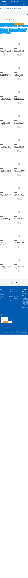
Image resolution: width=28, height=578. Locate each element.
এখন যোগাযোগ (5, 57)
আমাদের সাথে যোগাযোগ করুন (4, 14)
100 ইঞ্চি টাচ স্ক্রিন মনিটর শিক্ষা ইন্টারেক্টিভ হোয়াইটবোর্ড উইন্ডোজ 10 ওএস (19, 51)
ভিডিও (7, 8)
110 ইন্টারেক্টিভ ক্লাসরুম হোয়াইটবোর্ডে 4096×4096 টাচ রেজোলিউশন (6, 147)
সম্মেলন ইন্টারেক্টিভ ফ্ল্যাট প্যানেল (5, 33)
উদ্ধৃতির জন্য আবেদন (12, 14)
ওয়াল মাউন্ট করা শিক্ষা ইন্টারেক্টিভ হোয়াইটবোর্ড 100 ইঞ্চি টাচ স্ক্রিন (19, 147)
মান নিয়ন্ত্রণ (19, 8)
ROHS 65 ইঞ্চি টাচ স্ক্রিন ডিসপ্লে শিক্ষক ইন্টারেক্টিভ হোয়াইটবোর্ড (19, 99)
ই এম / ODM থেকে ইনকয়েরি (18, 296)
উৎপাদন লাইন (16, 294)
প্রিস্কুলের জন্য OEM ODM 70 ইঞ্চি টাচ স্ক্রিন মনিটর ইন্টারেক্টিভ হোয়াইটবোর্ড (19, 171)
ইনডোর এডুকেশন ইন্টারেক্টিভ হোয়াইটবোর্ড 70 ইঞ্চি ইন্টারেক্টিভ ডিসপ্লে (6, 99)
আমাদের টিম (11, 300)
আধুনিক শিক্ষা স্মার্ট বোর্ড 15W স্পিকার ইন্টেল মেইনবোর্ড (19, 243)
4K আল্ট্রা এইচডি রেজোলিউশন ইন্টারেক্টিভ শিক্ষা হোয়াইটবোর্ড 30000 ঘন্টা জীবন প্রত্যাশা (6, 267)
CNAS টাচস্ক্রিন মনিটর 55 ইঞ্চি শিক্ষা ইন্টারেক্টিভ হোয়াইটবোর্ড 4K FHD (19, 123)
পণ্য (4, 8)
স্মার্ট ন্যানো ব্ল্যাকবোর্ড (4, 26)
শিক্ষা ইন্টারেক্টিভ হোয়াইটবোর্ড (19, 23)
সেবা (10, 298)
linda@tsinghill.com (14, 1)
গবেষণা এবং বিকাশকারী (17, 298)
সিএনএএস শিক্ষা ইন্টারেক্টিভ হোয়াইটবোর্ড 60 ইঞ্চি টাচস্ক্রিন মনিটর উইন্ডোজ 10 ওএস (5, 123)
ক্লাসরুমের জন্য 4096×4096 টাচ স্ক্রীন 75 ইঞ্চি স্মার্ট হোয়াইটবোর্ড (5, 171)
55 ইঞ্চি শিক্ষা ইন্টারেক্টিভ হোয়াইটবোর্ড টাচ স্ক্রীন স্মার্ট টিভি (19, 195)
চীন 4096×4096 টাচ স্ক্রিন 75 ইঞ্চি (6, 331)
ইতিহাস (10, 296)
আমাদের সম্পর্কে (10, 8)
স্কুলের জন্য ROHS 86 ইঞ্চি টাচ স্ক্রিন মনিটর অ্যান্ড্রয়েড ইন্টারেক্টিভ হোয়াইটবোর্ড (19, 219)
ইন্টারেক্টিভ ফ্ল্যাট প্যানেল (23, 28)
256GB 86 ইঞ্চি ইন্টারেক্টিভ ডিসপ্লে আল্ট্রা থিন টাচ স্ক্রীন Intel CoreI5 (5, 75)
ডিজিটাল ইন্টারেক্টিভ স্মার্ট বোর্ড (22, 26)
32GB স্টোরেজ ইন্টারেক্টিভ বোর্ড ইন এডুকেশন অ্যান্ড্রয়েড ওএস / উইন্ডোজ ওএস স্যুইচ (19, 267)
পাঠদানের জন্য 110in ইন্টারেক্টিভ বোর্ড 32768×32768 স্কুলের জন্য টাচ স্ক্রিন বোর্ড (5, 51)
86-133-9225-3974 (5, 4)
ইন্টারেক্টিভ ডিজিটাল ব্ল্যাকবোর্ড (9, 23)
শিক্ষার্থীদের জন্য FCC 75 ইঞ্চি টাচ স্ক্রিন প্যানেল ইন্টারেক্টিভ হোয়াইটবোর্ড (19, 75)
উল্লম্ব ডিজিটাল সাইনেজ (4, 28)
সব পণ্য (2, 23)
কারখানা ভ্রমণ (15, 8)
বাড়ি (1, 8)
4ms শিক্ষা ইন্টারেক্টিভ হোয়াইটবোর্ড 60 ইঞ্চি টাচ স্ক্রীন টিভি (5, 195)
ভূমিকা (10, 294)
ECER (25, 332)
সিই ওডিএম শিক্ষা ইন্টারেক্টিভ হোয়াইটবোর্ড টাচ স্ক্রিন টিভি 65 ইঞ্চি (5, 219)
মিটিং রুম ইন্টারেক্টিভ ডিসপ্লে (12, 26)
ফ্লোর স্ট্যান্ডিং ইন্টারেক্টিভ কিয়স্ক (14, 28)
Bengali (24, 4)
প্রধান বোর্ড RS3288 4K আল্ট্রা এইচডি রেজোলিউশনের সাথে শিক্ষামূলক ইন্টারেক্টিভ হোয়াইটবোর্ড (5, 243)
